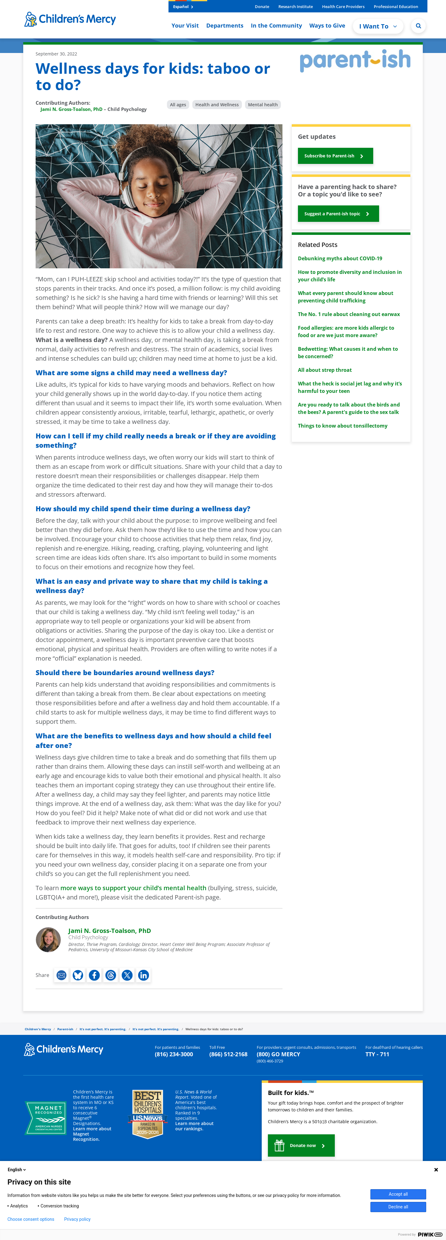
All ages (178, 105)
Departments (224, 25)
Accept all (398, 1194)
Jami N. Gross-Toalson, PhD (72, 109)
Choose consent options (30, 1219)
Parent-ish (65, 1029)
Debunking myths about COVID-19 (340, 258)
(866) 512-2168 (228, 1054)
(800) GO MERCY (278, 1054)
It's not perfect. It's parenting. (103, 1029)
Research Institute (295, 6)
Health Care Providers (343, 6)
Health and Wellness (217, 105)
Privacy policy (77, 1219)
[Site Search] (418, 25)
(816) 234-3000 (174, 1054)
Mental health (263, 105)
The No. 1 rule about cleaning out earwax (349, 314)
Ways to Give (327, 25)
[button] (335, 156)
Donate (262, 6)
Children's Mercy (38, 1029)
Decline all (398, 1206)
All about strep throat (325, 370)
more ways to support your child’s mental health (133, 888)
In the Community (276, 25)
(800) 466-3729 (270, 1061)
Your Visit (185, 25)
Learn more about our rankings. (194, 1126)
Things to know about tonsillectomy (342, 425)
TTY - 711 (377, 1054)
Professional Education (396, 6)
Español (183, 6)
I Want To (378, 26)
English (17, 1169)
